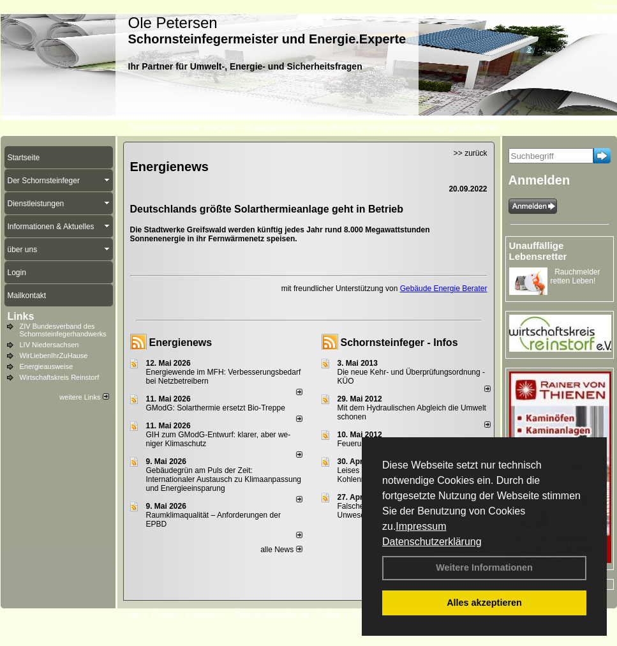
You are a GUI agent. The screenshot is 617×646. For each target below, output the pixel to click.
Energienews (180, 342)
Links (21, 316)
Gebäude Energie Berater (443, 288)
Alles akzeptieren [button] (484, 602)
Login (133, 614)
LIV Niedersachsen (49, 345)
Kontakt (165, 614)
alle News (281, 549)
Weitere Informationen (484, 567)
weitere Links (83, 397)
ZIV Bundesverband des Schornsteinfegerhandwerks (63, 330)
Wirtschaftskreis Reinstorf (60, 377)
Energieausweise (46, 366)
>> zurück (470, 153)
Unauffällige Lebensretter (538, 251)
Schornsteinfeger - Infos (399, 342)
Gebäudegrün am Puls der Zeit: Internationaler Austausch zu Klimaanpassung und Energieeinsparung (224, 479)
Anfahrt (330, 614)
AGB (360, 614)
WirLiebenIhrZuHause (54, 355)
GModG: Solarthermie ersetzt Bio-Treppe (215, 407)
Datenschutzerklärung (432, 541)
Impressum (421, 526)
